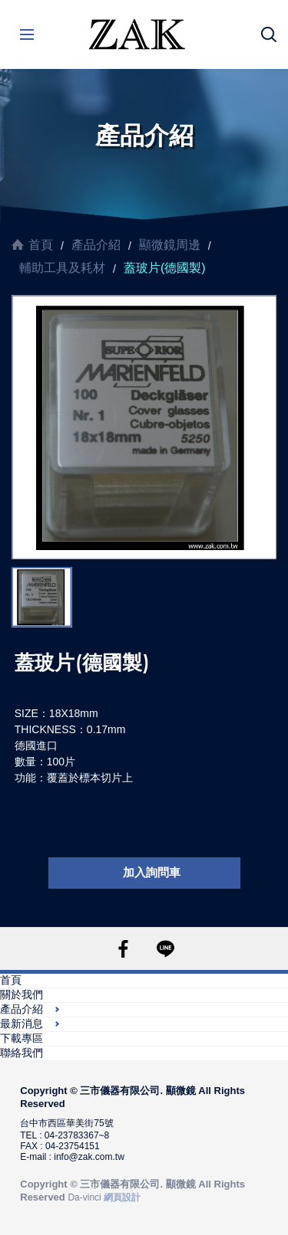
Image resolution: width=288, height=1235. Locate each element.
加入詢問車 (151, 872)
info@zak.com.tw (89, 1156)
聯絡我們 (21, 1053)
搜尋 (268, 34)
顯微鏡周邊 (169, 244)
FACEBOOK (123, 948)
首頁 (40, 244)
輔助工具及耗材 (62, 267)
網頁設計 (122, 1197)
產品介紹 (96, 244)
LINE (165, 948)
